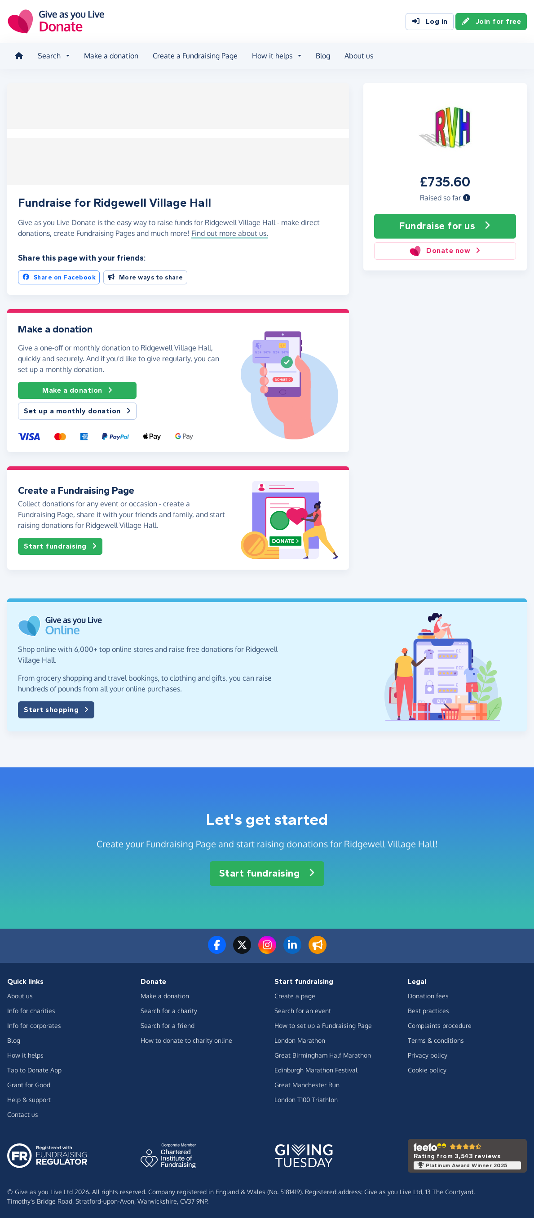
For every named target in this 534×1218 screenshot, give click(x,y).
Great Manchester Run (307, 1082)
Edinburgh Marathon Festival (315, 1068)
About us (358, 55)
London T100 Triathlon (306, 1097)
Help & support (29, 1097)
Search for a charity (169, 1008)
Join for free (491, 21)
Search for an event (302, 1008)
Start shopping (56, 708)
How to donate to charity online (186, 1038)
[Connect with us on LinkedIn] (292, 947)
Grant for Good (28, 1082)
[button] (466, 197)
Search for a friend (167, 1023)
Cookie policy (427, 1068)
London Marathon (299, 1038)
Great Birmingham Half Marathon (322, 1053)
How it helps (25, 1053)
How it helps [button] (272, 55)
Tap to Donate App (34, 1068)
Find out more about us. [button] (229, 230)
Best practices (428, 1008)
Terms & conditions (436, 1038)
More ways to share (145, 275)
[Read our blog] (318, 947)
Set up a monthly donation (77, 408)
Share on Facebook (59, 275)
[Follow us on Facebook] (217, 947)
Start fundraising (60, 544)
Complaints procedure (440, 1023)
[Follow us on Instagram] (267, 947)
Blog (323, 55)
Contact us (22, 1112)
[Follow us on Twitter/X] (242, 947)
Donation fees (428, 993)
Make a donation (111, 55)
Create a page (294, 993)
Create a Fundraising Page (195, 55)
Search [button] (49, 55)
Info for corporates (34, 1023)
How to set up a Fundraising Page (323, 1023)
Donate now (445, 250)
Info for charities (31, 1008)
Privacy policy (427, 1053)
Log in (429, 21)
